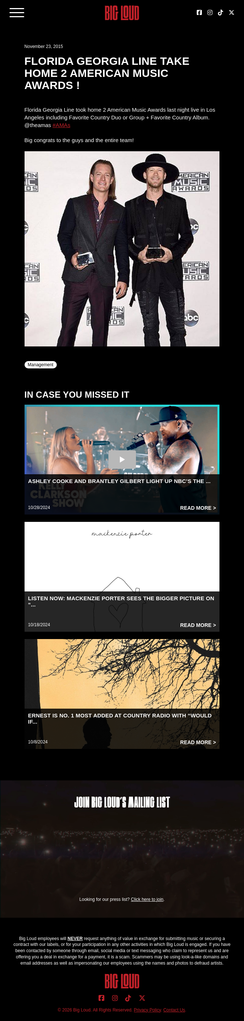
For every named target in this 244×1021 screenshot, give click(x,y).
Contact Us (174, 1010)
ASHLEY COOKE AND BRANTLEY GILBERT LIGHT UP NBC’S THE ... (119, 481)
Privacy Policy (147, 1010)
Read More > (198, 508)
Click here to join (147, 899)
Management (40, 364)
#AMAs (61, 125)
